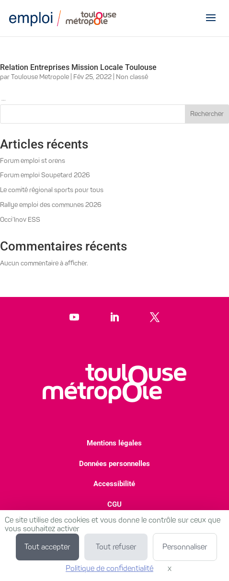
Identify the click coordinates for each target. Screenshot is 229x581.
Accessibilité (114, 483)
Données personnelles (114, 463)
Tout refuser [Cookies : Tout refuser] (116, 546)
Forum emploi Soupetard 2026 (45, 175)
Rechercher (207, 114)
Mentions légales (114, 443)
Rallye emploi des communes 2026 (51, 205)
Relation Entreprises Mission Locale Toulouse (78, 67)
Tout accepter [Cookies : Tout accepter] (47, 546)
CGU (114, 504)
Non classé (132, 77)
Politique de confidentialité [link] (109, 568)
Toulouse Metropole (40, 77)
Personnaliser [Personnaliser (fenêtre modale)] (184, 546)
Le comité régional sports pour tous (51, 190)
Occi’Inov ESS (20, 220)
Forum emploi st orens (32, 161)
